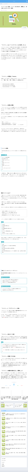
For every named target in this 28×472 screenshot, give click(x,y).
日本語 (3, 443)
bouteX (14, 1)
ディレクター (5, 457)
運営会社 (10, 469)
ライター (3, 441)
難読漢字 (3, 445)
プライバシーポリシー (16, 469)
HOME (14, 467)
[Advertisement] (14, 36)
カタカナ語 (4, 455)
